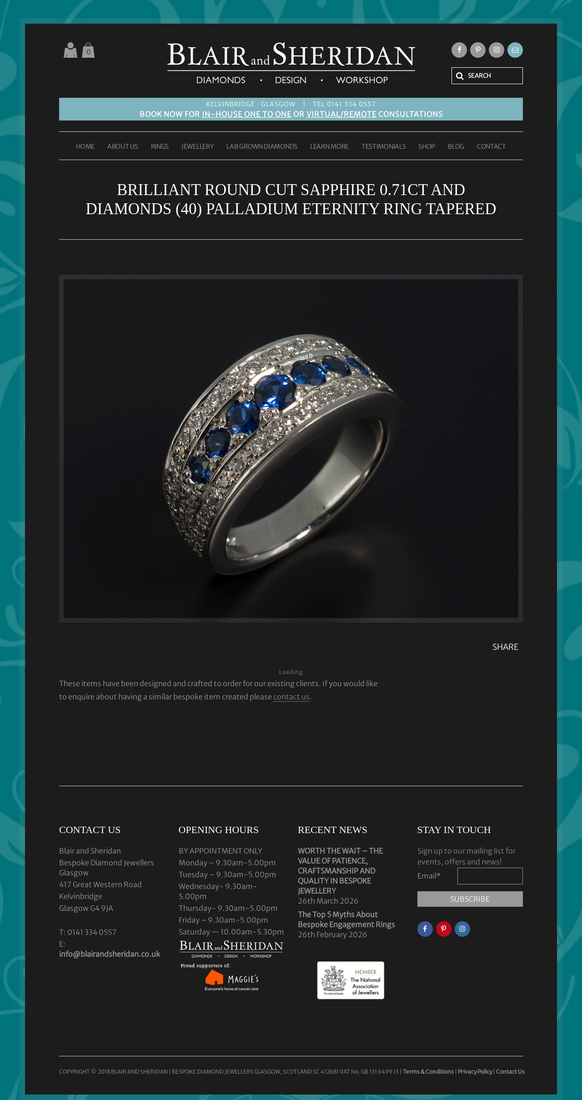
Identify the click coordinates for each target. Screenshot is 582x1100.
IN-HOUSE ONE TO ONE (246, 114)
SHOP (426, 147)
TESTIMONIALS (383, 147)
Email (429, 875)
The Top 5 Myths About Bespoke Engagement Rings (346, 919)
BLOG (456, 147)
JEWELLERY (197, 147)
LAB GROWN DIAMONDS (261, 147)
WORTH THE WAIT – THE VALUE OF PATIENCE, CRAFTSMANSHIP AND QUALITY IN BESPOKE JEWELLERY (340, 870)
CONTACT (491, 147)
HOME (85, 147)
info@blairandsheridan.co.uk (109, 954)
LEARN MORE (329, 147)
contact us (291, 696)
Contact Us (510, 1071)
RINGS (160, 147)
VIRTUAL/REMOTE (341, 114)
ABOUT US (122, 147)
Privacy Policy (475, 1071)
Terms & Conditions (429, 1071)
